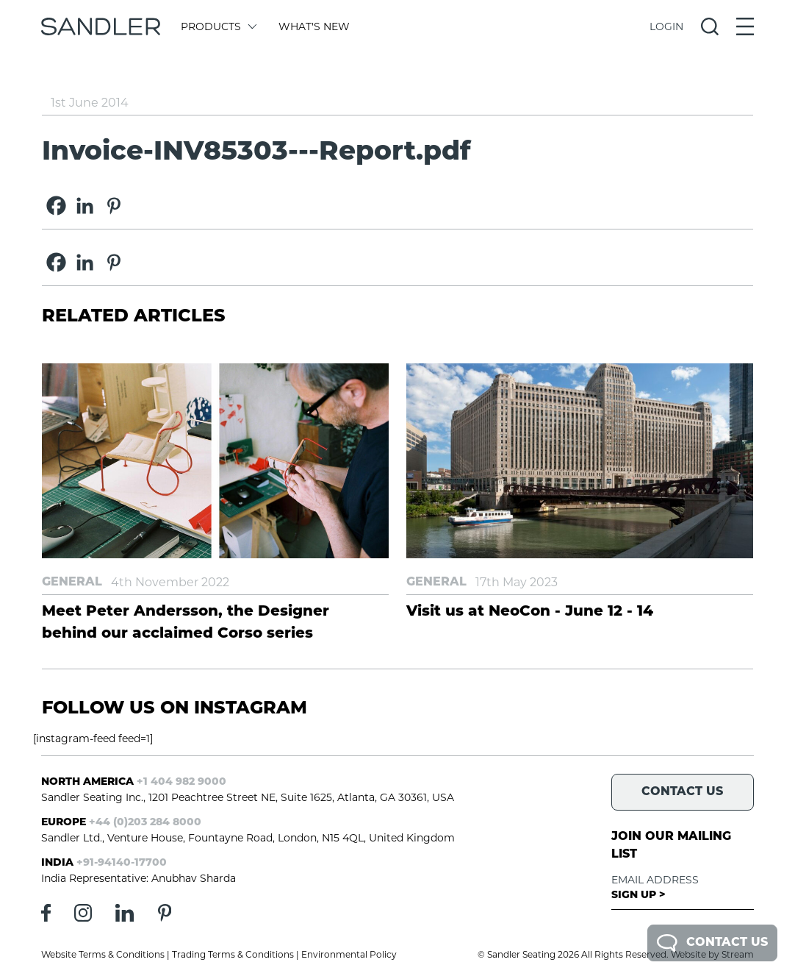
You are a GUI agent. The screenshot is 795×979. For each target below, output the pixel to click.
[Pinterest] (113, 205)
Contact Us (712, 943)
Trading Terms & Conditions (233, 954)
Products (218, 26)
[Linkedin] (85, 205)
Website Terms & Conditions (103, 954)
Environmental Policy (349, 954)
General (72, 582)
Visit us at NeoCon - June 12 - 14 (529, 612)
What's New (314, 26)
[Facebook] (56, 205)
